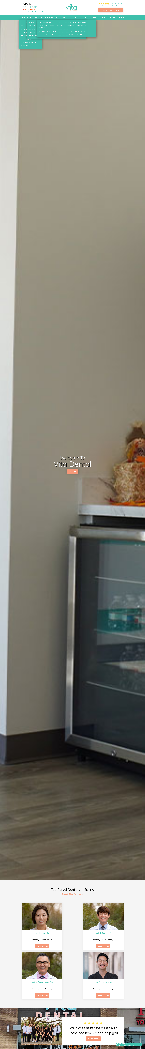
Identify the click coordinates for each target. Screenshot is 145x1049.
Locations (111, 18)
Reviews (93, 18)
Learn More (72, 471)
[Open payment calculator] (128, 1043)
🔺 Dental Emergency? (30, 9)
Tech (63, 18)
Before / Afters (73, 18)
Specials (85, 18)
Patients (101, 18)
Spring (36, 11)
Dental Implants (52, 18)
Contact (120, 18)
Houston (41, 11)
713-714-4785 (29, 6)
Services (38, 18)
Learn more (42, 946)
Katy (31, 11)
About (29, 18)
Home (23, 18)
